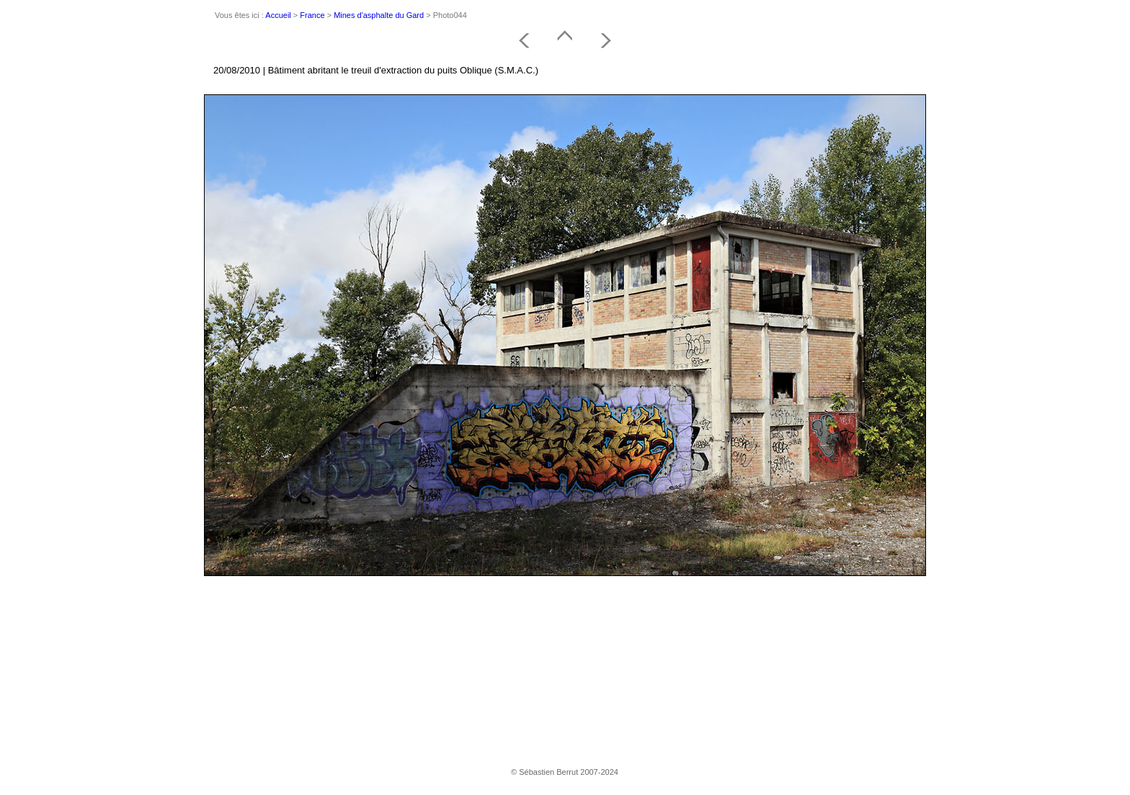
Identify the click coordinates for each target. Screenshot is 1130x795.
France (312, 15)
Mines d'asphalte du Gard (379, 15)
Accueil (277, 15)
